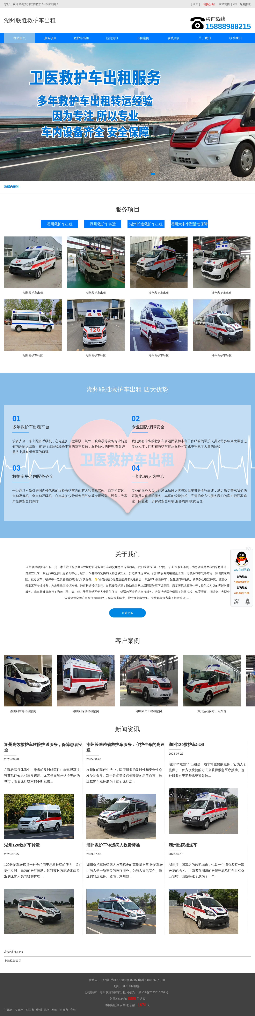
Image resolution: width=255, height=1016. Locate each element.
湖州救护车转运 (103, 224)
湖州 (39, 1009)
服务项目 (50, 38)
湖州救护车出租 (60, 224)
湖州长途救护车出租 (146, 224)
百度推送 (245, 4)
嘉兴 (47, 1009)
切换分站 (209, 4)
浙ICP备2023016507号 (153, 992)
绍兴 (55, 1009)
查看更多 (127, 613)
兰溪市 (8, 1009)
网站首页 (19, 38)
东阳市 (30, 1009)
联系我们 (235, 38)
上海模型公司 (12, 960)
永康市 (64, 1009)
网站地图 (224, 4)
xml (235, 4)
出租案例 (143, 38)
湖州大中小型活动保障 (189, 224)
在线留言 (174, 38)
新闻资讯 (112, 38)
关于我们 (204, 38)
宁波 (73, 1009)
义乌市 (19, 1009)
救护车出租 (81, 38)
